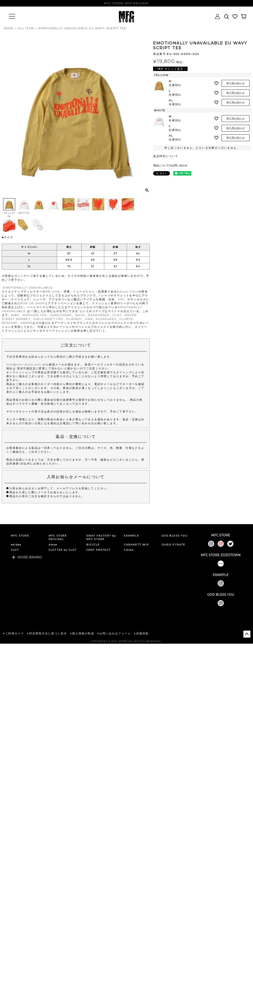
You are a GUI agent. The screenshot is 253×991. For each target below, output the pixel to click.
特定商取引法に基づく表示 (48, 633)
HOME (9, 28)
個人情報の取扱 (83, 633)
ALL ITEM (26, 28)
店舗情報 (142, 633)
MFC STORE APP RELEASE (126, 3)
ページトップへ (246, 634)
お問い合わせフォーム (115, 633)
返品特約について (165, 156)
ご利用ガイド (14, 633)
